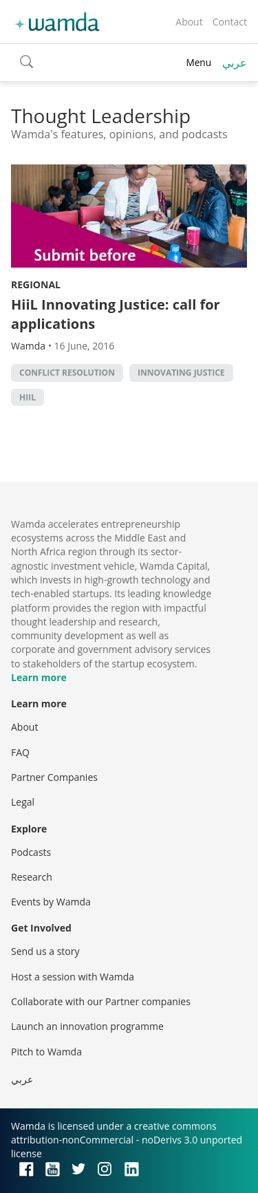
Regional (36, 284)
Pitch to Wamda (46, 1051)
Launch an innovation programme (87, 1026)
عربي (234, 62)
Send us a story (45, 951)
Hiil (27, 397)
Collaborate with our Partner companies (101, 1001)
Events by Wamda (51, 901)
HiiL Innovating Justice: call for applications (115, 314)
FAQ (20, 752)
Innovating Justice (181, 372)
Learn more (39, 677)
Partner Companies (54, 777)
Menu (198, 62)
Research (31, 876)
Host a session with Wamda (72, 976)
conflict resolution (67, 372)
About (188, 21)
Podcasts (31, 852)
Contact (230, 21)
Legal (22, 801)
